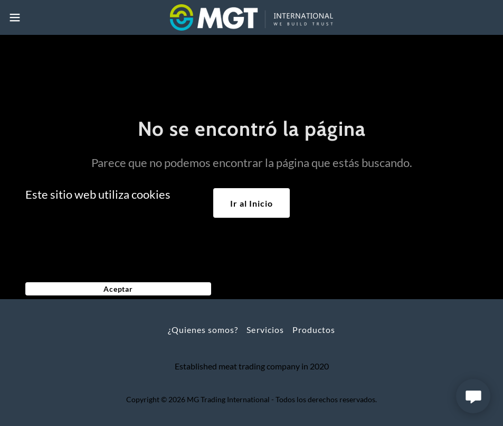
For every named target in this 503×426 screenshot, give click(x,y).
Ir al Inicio (251, 203)
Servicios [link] (264, 330)
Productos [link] (313, 330)
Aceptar (118, 288)
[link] (251, 17)
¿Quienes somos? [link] (203, 330)
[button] (41, 17)
